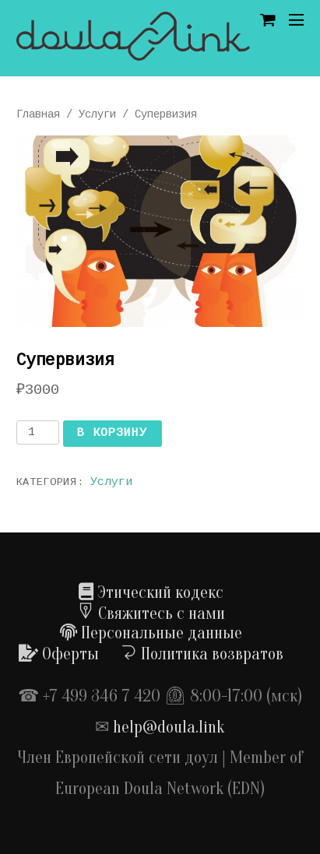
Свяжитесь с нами (151, 613)
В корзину (112, 433)
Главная (38, 114)
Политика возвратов (201, 654)
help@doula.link (168, 727)
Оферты (59, 654)
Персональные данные (151, 633)
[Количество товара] (37, 432)
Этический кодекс (151, 592)
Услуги (97, 114)
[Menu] (296, 20)
